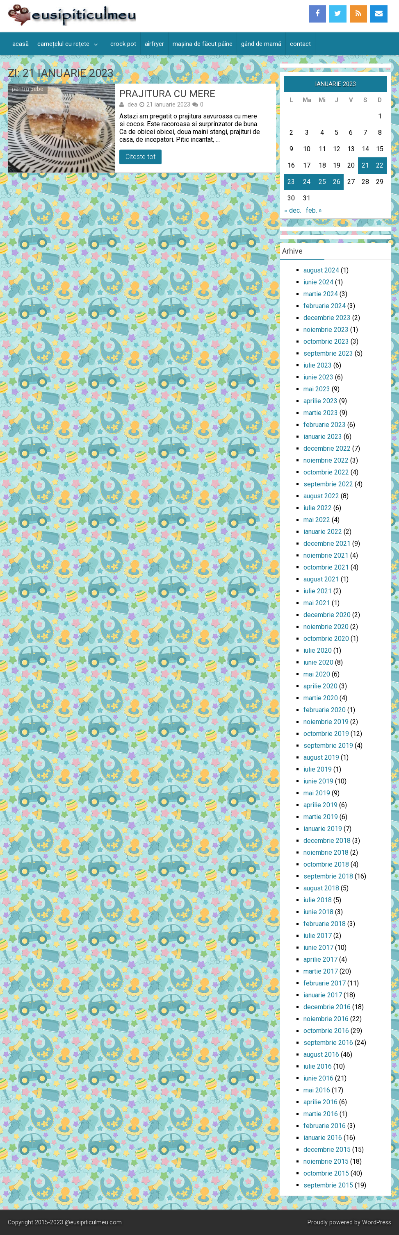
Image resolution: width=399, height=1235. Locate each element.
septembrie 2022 (328, 484)
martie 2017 (320, 971)
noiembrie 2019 (326, 722)
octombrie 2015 (326, 1173)
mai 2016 (316, 1090)
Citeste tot (140, 157)
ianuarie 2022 (322, 532)
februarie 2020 (324, 710)
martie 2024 (320, 294)
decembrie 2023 (327, 318)
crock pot (123, 44)
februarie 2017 (324, 983)
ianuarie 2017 (322, 995)
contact (300, 44)
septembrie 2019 (328, 745)
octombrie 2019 (326, 734)
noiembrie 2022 (326, 460)
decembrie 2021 (327, 543)
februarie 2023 (324, 425)
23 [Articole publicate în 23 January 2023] (291, 182)
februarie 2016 (324, 1126)
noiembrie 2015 (326, 1161)
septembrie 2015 (328, 1185)
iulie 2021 (317, 591)
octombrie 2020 (326, 638)
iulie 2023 (317, 365)
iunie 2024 (318, 282)
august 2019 (321, 757)
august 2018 (321, 888)
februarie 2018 (324, 924)
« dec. (292, 210)
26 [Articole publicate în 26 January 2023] (336, 182)
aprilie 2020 (320, 686)
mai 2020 (316, 674)
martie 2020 (320, 698)
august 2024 (321, 270)
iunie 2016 (318, 1078)
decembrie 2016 (327, 1007)
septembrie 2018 (328, 876)
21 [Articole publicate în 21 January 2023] (365, 165)
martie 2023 (320, 413)
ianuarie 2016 (322, 1138)
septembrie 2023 (328, 353)
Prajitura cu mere (167, 94)
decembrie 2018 (327, 841)
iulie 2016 (317, 1066)
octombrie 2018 (326, 864)
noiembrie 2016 (326, 1019)
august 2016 (321, 1054)
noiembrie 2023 (326, 330)
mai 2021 (316, 603)
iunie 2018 (318, 912)
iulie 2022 (317, 508)
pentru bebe (27, 89)
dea (132, 104)
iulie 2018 (317, 900)
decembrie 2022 (327, 448)
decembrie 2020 (327, 615)
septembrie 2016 (328, 1043)
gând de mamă (261, 44)
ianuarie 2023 (322, 436)
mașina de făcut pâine (203, 44)
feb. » (314, 210)
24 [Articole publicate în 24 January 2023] (306, 182)
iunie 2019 (318, 781)
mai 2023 (316, 389)
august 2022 (321, 496)
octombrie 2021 (326, 567)
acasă (20, 44)
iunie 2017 (318, 947)
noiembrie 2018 (326, 852)
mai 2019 (316, 793)
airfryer (154, 44)
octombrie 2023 (326, 341)
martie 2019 (320, 817)
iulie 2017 (317, 936)
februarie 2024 (324, 306)
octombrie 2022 (326, 472)
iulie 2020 (317, 650)
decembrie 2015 (327, 1149)
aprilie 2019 (320, 805)
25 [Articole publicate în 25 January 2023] (322, 182)
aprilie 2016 (320, 1102)
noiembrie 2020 (326, 627)
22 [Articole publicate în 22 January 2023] (379, 165)
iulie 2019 (317, 769)
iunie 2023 (318, 377)
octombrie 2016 (326, 1031)
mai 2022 (316, 520)
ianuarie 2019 (322, 829)
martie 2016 (320, 1114)
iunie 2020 (318, 662)
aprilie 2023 (320, 401)
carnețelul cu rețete (63, 44)
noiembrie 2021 (326, 555)
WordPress (376, 1222)
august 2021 (321, 579)
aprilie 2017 (320, 959)
